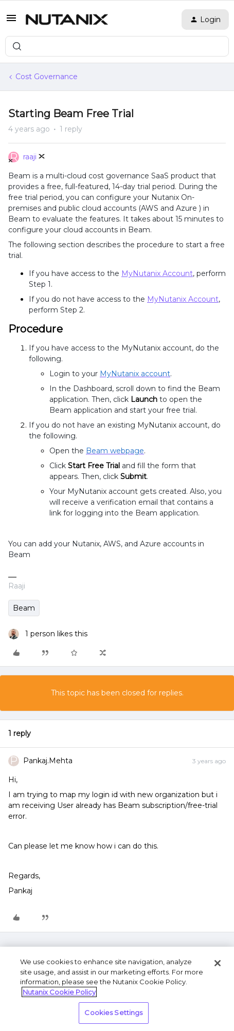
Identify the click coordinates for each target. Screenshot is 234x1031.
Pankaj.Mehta (48, 760)
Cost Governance (46, 76)
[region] (117, 989)
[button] (11, 21)
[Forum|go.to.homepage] (67, 19)
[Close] (217, 963)
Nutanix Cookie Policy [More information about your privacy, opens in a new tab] (59, 992)
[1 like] (47, 634)
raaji (30, 156)
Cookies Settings (113, 1012)
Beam (24, 608)
